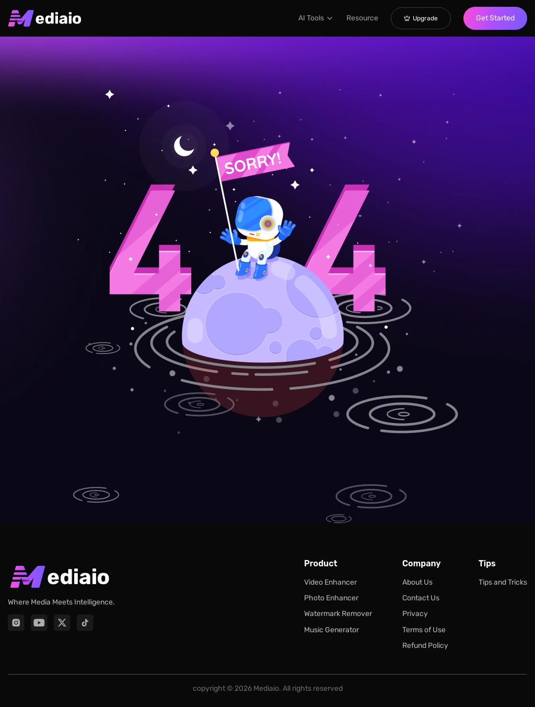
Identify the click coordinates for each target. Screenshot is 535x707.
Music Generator (331, 629)
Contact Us (420, 598)
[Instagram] (16, 622)
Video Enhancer (330, 582)
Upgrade (421, 18)
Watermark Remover (338, 613)
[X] (62, 622)
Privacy (415, 613)
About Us (417, 582)
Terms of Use (424, 629)
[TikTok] (85, 622)
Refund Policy (425, 645)
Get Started (495, 18)
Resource (362, 18)
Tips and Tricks (503, 582)
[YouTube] (39, 622)
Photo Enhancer (331, 598)
